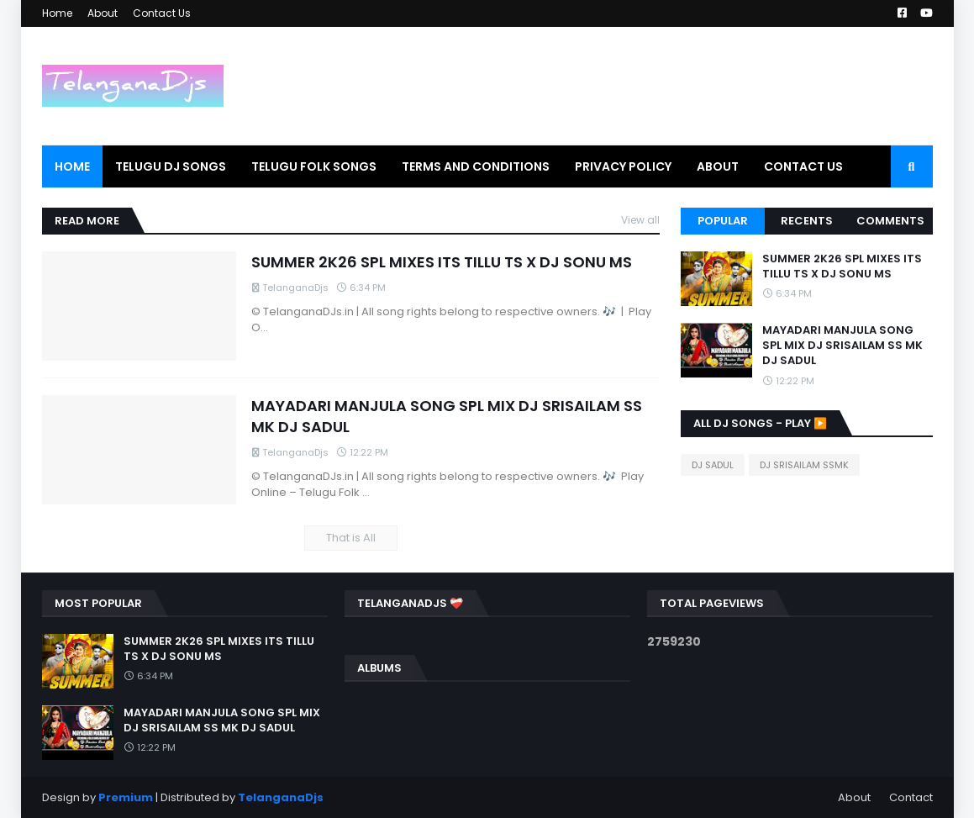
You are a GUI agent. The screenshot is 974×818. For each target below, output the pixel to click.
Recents (807, 221)
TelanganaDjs (281, 797)
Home (57, 13)
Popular (723, 221)
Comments (890, 221)
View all (640, 220)
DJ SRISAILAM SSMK (804, 465)
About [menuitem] (718, 166)
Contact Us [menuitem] (803, 166)
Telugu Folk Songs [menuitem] (313, 166)
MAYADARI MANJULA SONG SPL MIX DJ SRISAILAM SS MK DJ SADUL (446, 416)
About (102, 13)
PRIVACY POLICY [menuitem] (623, 166)
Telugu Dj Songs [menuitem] (170, 166)
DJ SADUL (713, 465)
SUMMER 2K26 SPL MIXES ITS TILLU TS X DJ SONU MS (441, 261)
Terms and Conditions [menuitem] (476, 166)
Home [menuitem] (72, 166)
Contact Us (162, 13)
